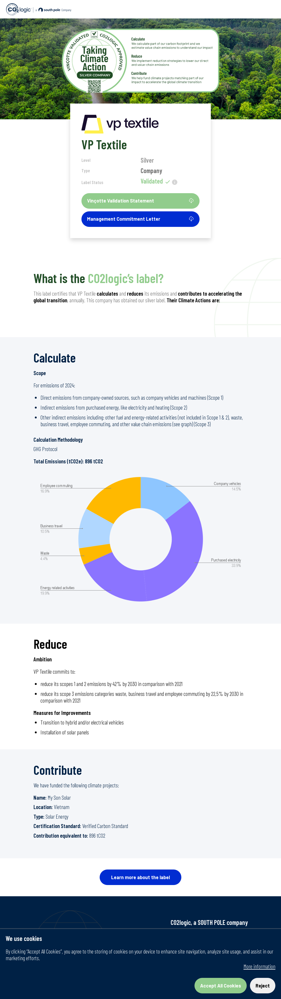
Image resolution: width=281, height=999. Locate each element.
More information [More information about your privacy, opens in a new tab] (259, 966)
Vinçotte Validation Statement (140, 201)
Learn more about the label (140, 877)
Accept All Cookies (220, 986)
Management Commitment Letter (140, 219)
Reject (263, 986)
